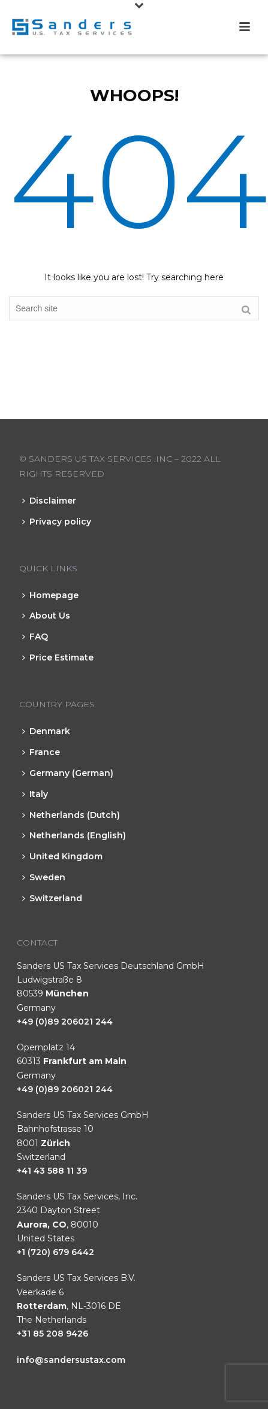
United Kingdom (62, 856)
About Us (46, 615)
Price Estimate (58, 657)
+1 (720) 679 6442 (55, 1252)
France (41, 752)
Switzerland (52, 898)
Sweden (43, 877)
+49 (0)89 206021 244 (65, 1021)
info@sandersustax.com (71, 1360)
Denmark (46, 731)
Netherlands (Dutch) (71, 815)
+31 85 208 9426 (52, 1333)
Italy (35, 794)
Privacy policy (56, 521)
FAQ (35, 636)
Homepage (50, 595)
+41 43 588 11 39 (52, 1170)
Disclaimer (49, 500)
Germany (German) (67, 773)
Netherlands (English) (74, 835)
